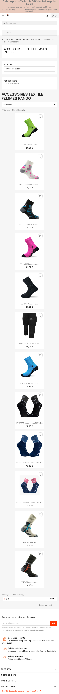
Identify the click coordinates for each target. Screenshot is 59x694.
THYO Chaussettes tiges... (29, 184)
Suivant (52, 599)
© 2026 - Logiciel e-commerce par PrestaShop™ (21, 691)
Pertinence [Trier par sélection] (29, 104)
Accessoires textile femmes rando (25, 50)
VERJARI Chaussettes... (29, 264)
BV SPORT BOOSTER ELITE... (29, 344)
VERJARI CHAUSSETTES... (29, 383)
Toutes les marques (29, 69)
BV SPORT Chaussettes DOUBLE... (29, 423)
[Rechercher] (29, 23)
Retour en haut (47, 605)
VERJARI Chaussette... (29, 145)
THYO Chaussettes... (30, 542)
